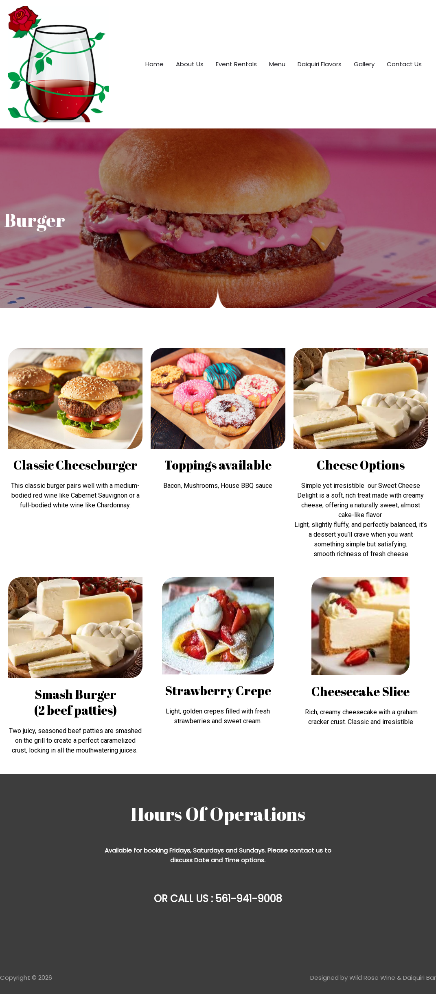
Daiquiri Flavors (320, 64)
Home (154, 64)
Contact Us (404, 64)
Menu (277, 64)
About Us (190, 64)
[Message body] (218, 855)
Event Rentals (236, 64)
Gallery (364, 64)
